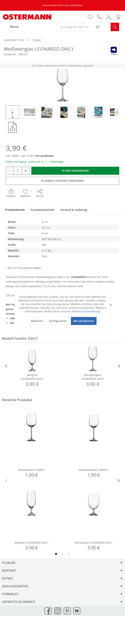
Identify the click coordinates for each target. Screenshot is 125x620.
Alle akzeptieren (83, 321)
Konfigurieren (58, 321)
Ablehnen (37, 321)
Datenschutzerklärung (86, 311)
